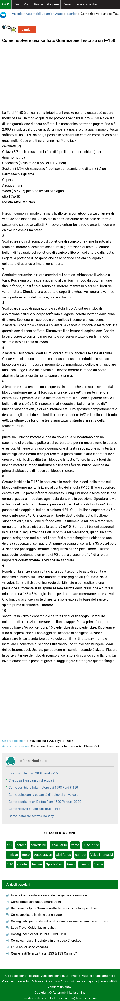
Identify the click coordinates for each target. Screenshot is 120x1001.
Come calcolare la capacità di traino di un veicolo (43, 795)
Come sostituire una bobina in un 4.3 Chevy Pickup (67, 746)
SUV (10, 864)
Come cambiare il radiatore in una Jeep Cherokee (46, 940)
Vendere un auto (59, 987)
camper (80, 855)
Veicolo (17, 14)
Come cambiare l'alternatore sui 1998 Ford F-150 (43, 787)
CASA (5, 4)
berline (37, 864)
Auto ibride (91, 845)
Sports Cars (54, 864)
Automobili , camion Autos (45, 14)
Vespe (98, 864)
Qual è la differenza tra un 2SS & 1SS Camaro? (44, 953)
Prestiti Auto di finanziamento (92, 976)
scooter (22, 864)
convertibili (38, 845)
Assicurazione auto (54, 976)
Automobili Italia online (69, 993)
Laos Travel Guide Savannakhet (33, 928)
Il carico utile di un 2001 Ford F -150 (34, 773)
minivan (12, 855)
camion (67, 4)
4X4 (9, 845)
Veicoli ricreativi (101, 855)
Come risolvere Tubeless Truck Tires (34, 809)
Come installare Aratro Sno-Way (31, 816)
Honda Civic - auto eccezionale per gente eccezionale (49, 895)
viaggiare (53, 4)
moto (26, 4)
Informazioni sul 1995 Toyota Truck (48, 741)
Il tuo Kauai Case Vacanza (29, 947)
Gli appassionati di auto (22, 976)
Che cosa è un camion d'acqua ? (32, 780)
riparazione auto (87, 4)
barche (38, 4)
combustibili (108, 981)
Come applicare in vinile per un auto (36, 915)
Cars (16, 4)
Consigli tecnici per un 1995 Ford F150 (38, 934)
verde (75, 845)
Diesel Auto (59, 845)
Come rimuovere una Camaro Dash (36, 902)
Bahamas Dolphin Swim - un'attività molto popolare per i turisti (55, 908)
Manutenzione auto (15, 981)
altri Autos (63, 855)
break (71, 864)
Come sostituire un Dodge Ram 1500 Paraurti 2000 (45, 802)
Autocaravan (43, 855)
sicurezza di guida (84, 981)
